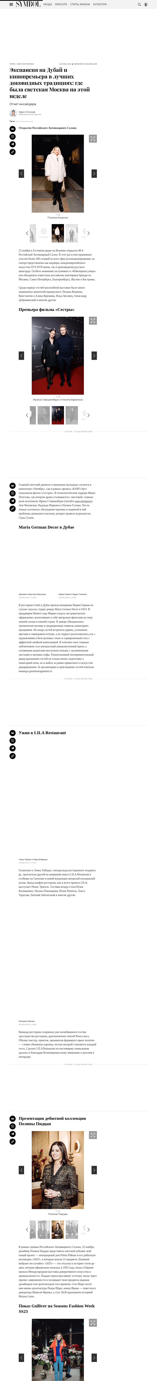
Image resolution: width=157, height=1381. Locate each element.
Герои (12, 64)
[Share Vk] (13, 129)
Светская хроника (25, 64)
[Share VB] (13, 137)
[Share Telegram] (13, 144)
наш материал (83, 501)
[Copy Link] (13, 152)
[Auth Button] (145, 4)
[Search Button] (139, 4)
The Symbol (28, 4)
